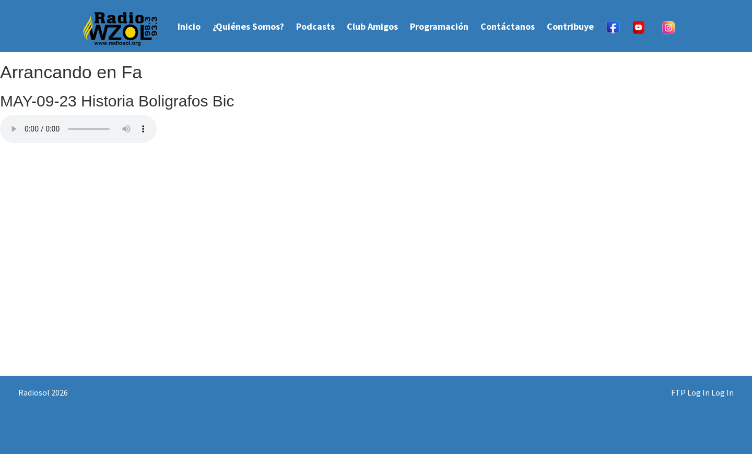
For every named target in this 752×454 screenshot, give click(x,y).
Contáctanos (507, 26)
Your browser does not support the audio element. (78, 129)
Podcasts (315, 26)
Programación (439, 26)
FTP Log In (690, 392)
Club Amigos (372, 26)
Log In (722, 392)
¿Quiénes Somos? (248, 26)
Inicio (189, 26)
